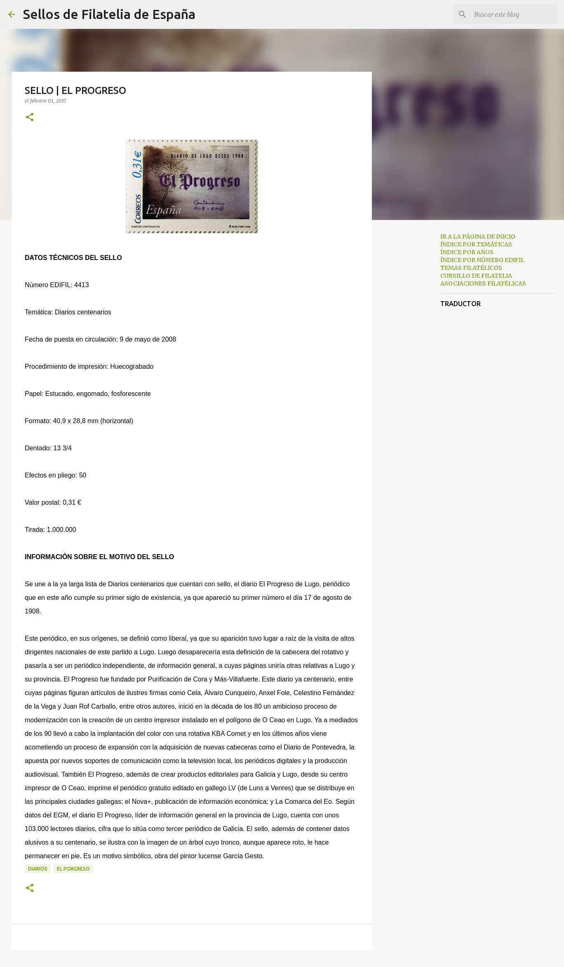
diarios (37, 868)
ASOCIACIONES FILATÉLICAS (483, 283)
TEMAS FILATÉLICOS (471, 268)
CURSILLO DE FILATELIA (476, 275)
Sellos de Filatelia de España (109, 14)
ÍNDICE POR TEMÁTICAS (476, 244)
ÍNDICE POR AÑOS (467, 252)
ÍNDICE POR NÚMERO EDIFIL (482, 260)
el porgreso (73, 868)
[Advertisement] (414, 356)
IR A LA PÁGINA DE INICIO (477, 236)
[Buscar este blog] (514, 14)
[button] (30, 117)
